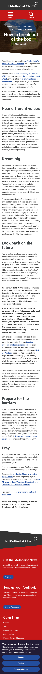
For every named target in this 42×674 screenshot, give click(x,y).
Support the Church (10, 630)
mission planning (21, 74)
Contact (6, 623)
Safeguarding (8, 634)
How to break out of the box (21, 29)
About (17, 27)
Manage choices (21, 669)
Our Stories (28, 27)
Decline (21, 663)
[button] (10, 14)
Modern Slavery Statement (13, 638)
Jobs (5, 626)
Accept (21, 657)
